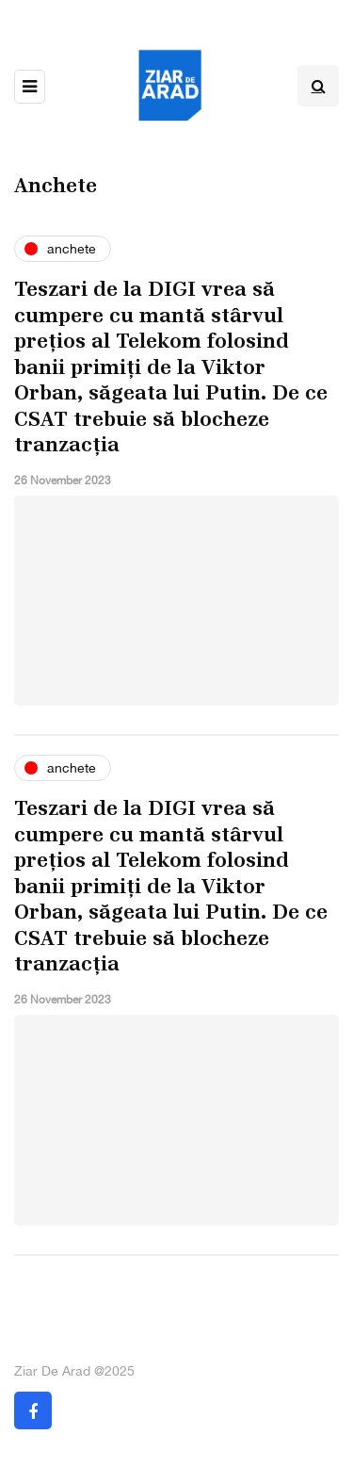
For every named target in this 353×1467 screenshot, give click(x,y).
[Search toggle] (318, 85)
